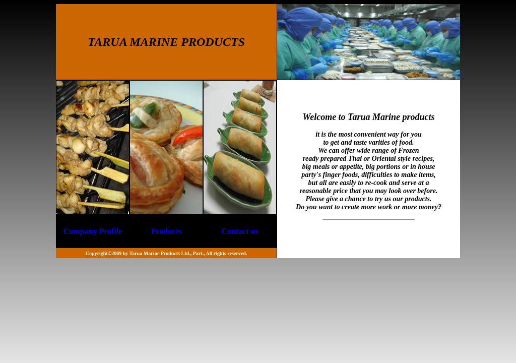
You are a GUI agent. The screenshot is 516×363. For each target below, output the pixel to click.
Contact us (239, 231)
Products (166, 231)
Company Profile (92, 231)
